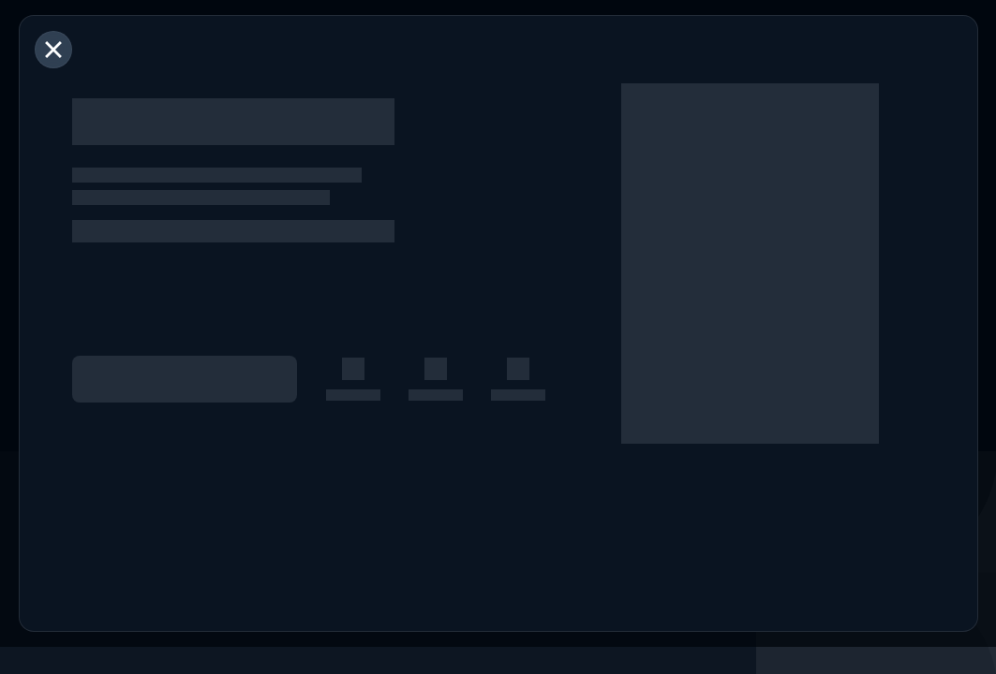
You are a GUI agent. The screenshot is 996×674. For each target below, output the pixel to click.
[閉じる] (53, 49)
